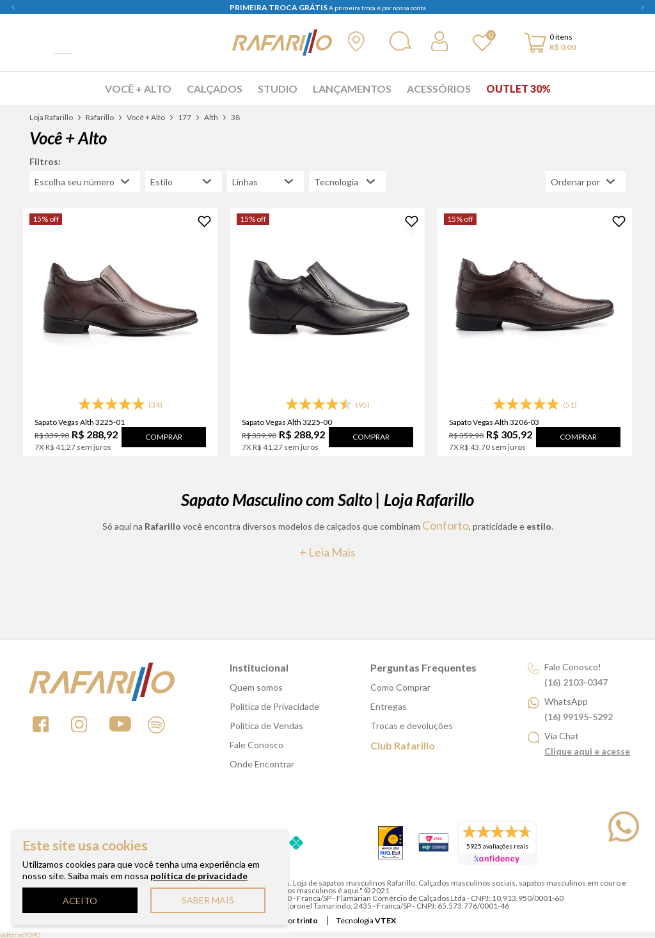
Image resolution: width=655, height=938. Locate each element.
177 (184, 117)
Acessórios (439, 88)
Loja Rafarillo (51, 117)
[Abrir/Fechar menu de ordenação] (586, 181)
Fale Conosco (256, 744)
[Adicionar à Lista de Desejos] (204, 221)
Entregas (388, 706)
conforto (445, 525)
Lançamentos (352, 88)
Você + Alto (138, 88)
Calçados (214, 88)
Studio (277, 88)
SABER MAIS (208, 900)
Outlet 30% (518, 88)
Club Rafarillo (402, 745)
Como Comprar (400, 687)
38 (235, 117)
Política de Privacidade (274, 706)
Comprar (163, 437)
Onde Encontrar (262, 763)
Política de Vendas (266, 725)
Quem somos (256, 687)
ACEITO (80, 900)
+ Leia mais (327, 552)
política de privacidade (199, 875)
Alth (211, 117)
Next (642, 7)
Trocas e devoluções (411, 725)
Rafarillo (100, 117)
